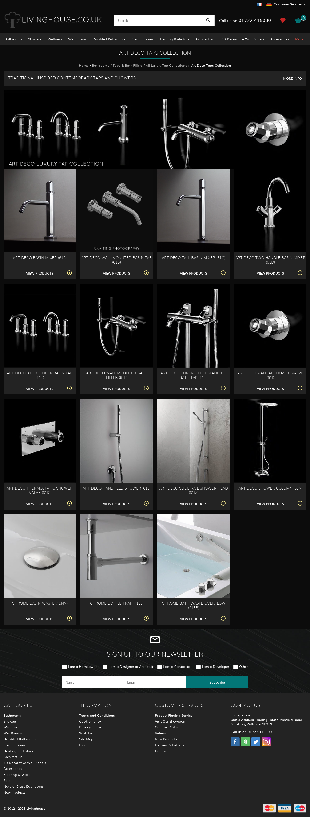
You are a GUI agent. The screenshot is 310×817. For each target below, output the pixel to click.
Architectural (205, 39)
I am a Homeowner (83, 666)
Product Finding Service (173, 715)
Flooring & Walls (17, 774)
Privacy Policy (90, 727)
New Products (14, 792)
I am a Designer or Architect (131, 666)
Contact (161, 750)
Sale (7, 780)
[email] (154, 682)
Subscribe (217, 682)
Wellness (55, 39)
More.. (300, 39)
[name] (93, 682)
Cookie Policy (90, 721)
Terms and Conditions (97, 715)
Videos (160, 733)
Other (243, 666)
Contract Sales (166, 727)
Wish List (86, 733)
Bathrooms (13, 39)
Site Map (86, 738)
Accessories (279, 39)
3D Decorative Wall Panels (243, 39)
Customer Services (288, 4)
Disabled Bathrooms (109, 39)
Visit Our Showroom (170, 721)
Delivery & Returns (169, 745)
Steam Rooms (142, 39)
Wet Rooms (77, 39)
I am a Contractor (177, 666)
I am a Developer (215, 666)
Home (84, 65)
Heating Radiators (174, 39)
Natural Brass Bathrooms (24, 786)
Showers (34, 39)
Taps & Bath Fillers (128, 65)
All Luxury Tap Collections (166, 65)
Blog (83, 745)
